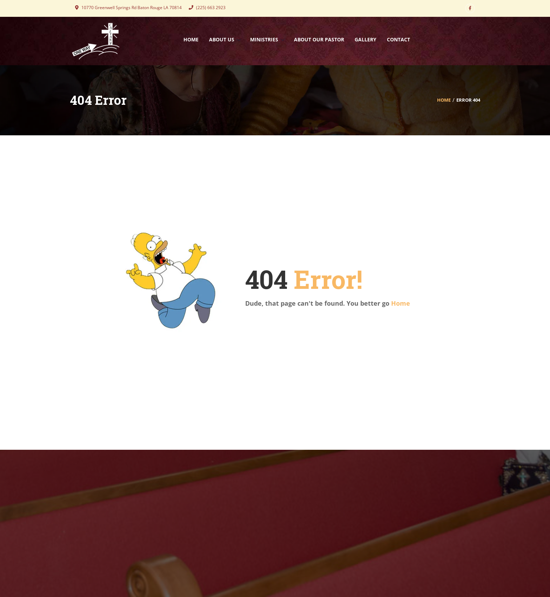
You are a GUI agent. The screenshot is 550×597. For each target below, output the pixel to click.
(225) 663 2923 (207, 8)
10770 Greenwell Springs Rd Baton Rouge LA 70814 (128, 8)
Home (444, 100)
